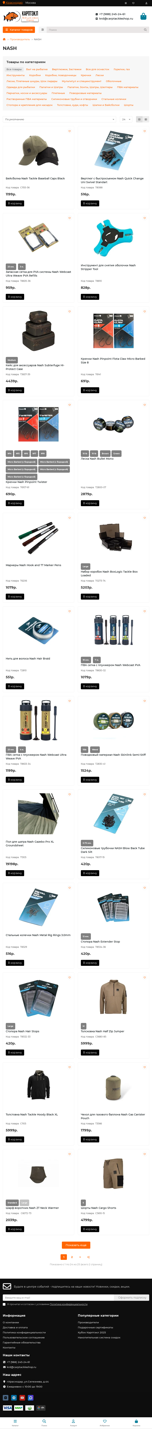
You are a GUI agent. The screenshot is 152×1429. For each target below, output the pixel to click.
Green (116, 454)
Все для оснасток (97, 69)
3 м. (22, 267)
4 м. (22, 750)
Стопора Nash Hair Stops (22, 1031)
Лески (100, 75)
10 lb (85, 454)
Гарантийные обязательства (22, 1342)
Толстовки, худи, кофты (72, 105)
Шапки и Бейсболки (106, 105)
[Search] (98, 30)
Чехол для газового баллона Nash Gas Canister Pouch (113, 1116)
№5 (18, 454)
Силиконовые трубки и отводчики (74, 99)
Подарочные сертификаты (95, 1327)
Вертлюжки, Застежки (66, 69)
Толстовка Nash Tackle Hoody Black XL (32, 1115)
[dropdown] (126, 3)
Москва (30, 2)
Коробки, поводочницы (60, 75)
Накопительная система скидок (99, 1337)
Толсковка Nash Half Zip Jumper (102, 1031)
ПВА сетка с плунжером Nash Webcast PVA (110, 665)
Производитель (20, 39)
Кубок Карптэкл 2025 (92, 1332)
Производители (88, 1322)
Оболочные (113, 81)
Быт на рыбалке (37, 69)
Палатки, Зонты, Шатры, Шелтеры (90, 87)
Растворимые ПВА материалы (27, 99)
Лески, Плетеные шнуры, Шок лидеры (32, 81)
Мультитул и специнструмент (81, 81)
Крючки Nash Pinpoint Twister (26, 482)
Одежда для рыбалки (21, 87)
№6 (26, 454)
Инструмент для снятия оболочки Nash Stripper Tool (108, 267)
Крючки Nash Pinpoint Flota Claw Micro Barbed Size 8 (113, 361)
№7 (34, 454)
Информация (14, 1315)
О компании (11, 1322)
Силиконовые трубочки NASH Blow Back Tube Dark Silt (113, 850)
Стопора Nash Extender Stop (100, 942)
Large (85, 567)
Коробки (35, 75)
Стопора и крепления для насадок (30, 105)
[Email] (58, 1297)
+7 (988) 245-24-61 (109, 14)
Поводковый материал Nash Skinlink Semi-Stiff (113, 755)
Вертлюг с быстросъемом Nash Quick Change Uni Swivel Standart (112, 180)
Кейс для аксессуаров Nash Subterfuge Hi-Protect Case (35, 367)
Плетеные (58, 93)
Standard (12, 1203)
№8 (43, 454)
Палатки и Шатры (51, 87)
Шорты (128, 105)
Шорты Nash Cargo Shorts (98, 1208)
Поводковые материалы (85, 93)
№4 (9, 454)
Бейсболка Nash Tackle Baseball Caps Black (35, 179)
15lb (84, 750)
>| (88, 1257)
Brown (105, 454)
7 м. (97, 660)
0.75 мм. (87, 843)
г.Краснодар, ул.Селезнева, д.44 (28, 1381)
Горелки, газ (122, 69)
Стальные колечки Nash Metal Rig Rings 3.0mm (38, 935)
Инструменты (16, 75)
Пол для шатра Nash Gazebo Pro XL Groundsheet (30, 843)
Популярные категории (98, 1315)
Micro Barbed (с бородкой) (21, 462)
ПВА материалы (127, 87)
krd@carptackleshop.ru (113, 19)
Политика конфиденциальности (24, 1332)
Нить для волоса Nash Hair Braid (28, 659)
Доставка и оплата (15, 1327)
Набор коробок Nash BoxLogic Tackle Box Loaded (109, 573)
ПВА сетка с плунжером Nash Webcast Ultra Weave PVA (36, 757)
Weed (95, 750)
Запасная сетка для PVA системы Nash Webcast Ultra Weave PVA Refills (38, 274)
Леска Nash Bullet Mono (97, 459)
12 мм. (86, 937)
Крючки (86, 75)
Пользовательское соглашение (24, 1337)
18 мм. (86, 660)
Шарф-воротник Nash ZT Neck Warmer (32, 1208)
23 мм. (11, 267)
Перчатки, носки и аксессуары (27, 93)
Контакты (9, 1347)
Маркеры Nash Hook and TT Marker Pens (33, 565)
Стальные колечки (113, 99)
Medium (12, 360)
